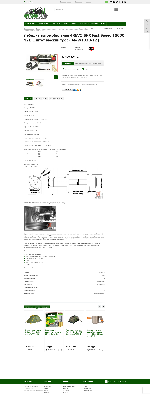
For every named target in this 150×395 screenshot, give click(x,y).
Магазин (46, 390)
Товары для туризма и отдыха (92, 24)
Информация (88, 382)
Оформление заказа (69, 386)
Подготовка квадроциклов (64, 24)
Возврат (65, 392)
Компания (47, 382)
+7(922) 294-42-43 (117, 2)
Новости (46, 388)
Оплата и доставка (65, 2)
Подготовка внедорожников (37, 24)
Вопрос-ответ (87, 388)
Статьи (85, 386)
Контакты (88, 2)
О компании (78, 2)
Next (103, 306)
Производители (87, 390)
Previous (99, 306)
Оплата (65, 388)
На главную (28, 382)
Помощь (66, 382)
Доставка (66, 390)
